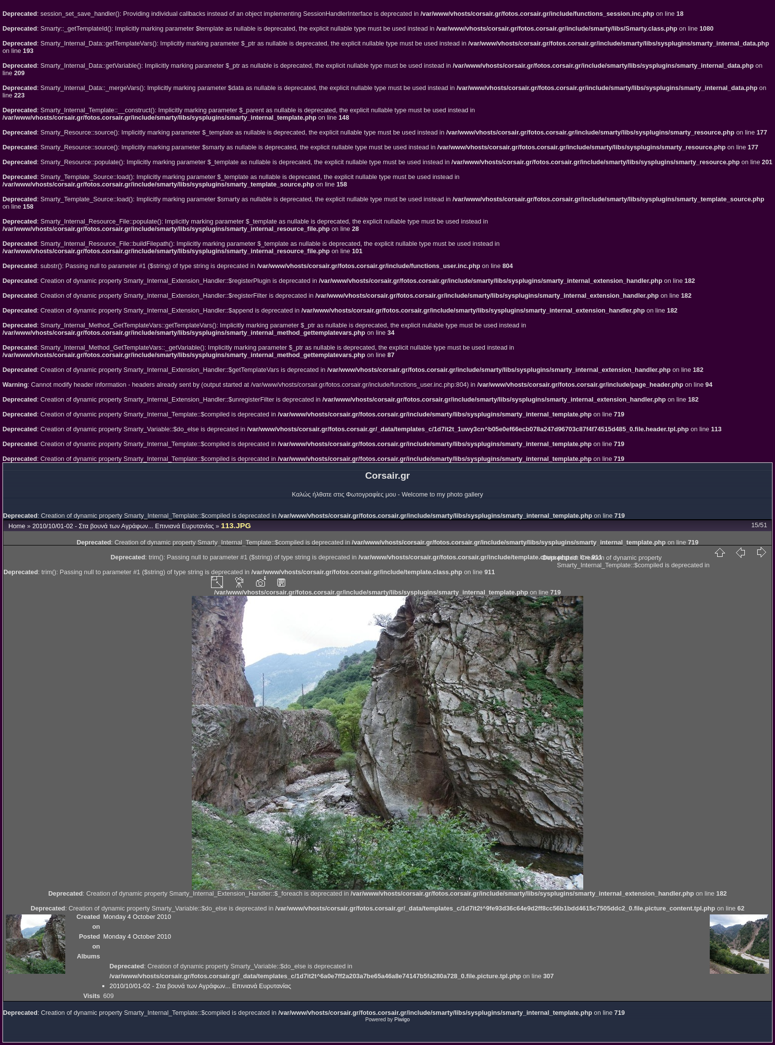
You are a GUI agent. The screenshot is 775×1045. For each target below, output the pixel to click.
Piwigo (402, 1019)
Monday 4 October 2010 (137, 916)
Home (16, 526)
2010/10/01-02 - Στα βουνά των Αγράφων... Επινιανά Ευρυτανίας (123, 526)
